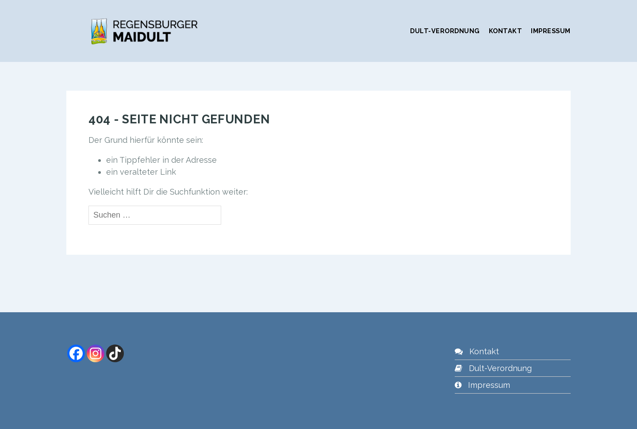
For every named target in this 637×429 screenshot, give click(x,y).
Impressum (551, 30)
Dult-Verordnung (445, 30)
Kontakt (505, 30)
